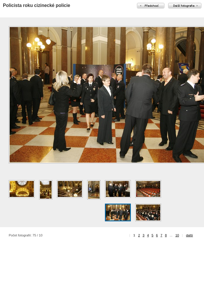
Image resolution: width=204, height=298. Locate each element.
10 (177, 235)
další (189, 235)
